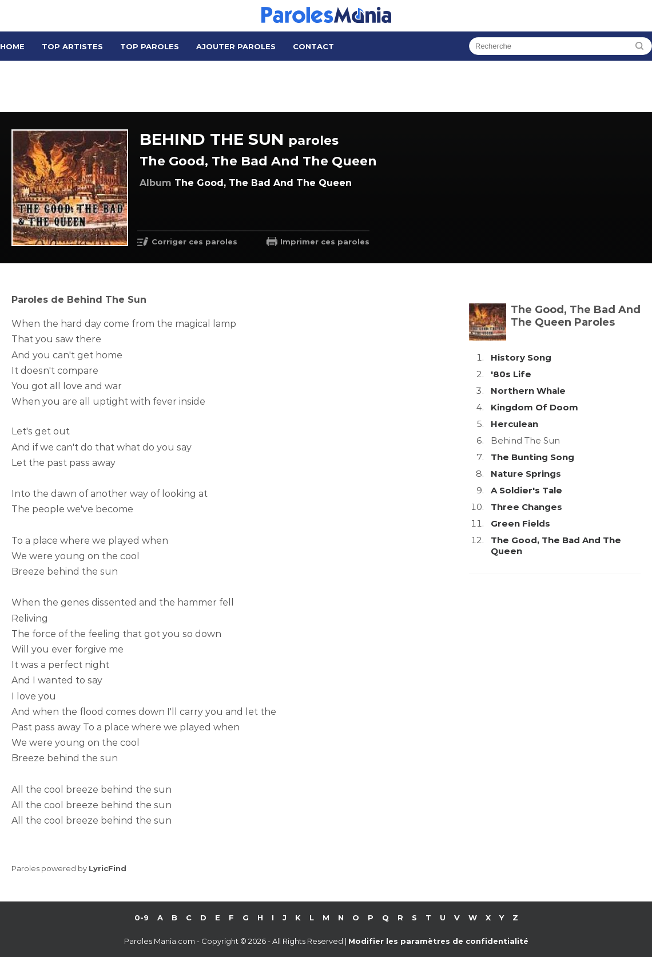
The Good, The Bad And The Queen (258, 161)
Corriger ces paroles (194, 241)
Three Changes (526, 506)
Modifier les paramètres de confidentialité (438, 941)
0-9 (141, 917)
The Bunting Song (532, 457)
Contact (313, 46)
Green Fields (520, 523)
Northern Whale (528, 390)
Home (12, 46)
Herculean (514, 423)
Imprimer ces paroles (324, 241)
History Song (521, 357)
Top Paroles (149, 46)
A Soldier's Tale (526, 490)
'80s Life (511, 374)
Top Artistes (72, 46)
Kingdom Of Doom (534, 407)
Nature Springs (526, 473)
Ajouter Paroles (236, 46)
